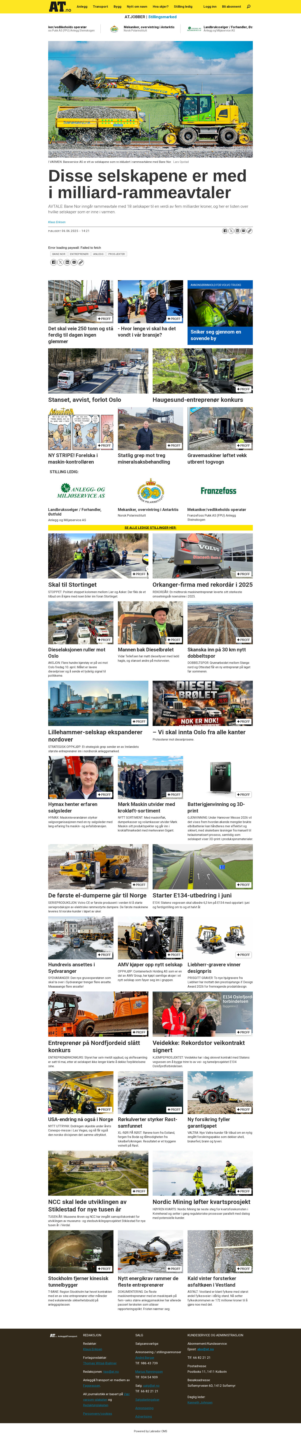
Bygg (117, 6)
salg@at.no (151, 1386)
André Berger (144, 1358)
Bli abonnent (231, 6)
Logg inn (210, 6)
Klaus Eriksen (92, 1349)
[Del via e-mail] (243, 231)
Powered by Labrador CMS (150, 1431)
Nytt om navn (137, 6)
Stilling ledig (183, 6)
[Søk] (248, 6)
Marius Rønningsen (149, 1372)
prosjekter (116, 253)
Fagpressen (91, 1386)
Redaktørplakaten (95, 1405)
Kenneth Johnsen (200, 1402)
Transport (100, 6)
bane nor (58, 253)
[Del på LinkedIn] (237, 231)
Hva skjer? (161, 6)
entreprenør (79, 253)
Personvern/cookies (97, 1414)
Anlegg (82, 6)
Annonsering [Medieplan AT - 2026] (144, 1408)
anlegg (98, 253)
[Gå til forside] (60, 7)
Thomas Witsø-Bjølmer (100, 1363)
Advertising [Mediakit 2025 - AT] (143, 1416)
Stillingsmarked (162, 17)
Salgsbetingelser (147, 1400)
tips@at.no (111, 1372)
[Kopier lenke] (249, 231)
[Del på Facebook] (225, 231)
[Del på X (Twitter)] (231, 231)
